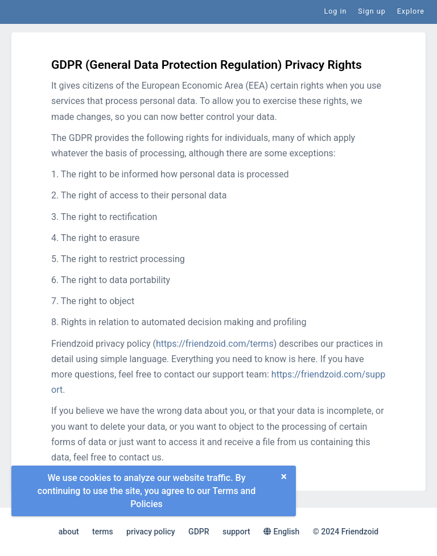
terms (102, 531)
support (236, 531)
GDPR (198, 531)
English (281, 531)
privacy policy (150, 531)
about (69, 531)
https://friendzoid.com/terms (215, 343)
